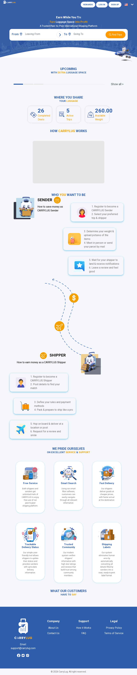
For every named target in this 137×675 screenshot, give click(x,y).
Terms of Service (113, 633)
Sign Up (115, 5)
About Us (53, 627)
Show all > (117, 84)
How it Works (83, 627)
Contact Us (53, 633)
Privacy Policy (114, 627)
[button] (129, 5)
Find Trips (115, 34)
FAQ (83, 633)
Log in (102, 5)
